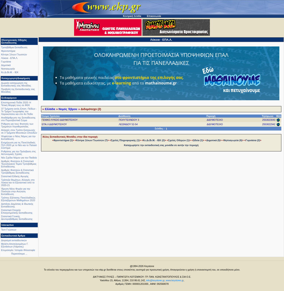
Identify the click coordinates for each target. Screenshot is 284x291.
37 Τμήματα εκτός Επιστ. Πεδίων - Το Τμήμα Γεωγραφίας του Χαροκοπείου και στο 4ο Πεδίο (19, 111)
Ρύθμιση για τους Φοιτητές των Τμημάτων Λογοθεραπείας (17, 125)
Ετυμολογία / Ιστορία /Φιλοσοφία (18, 250)
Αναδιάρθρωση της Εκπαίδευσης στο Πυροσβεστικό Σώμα (18, 119)
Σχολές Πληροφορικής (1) (125, 140)
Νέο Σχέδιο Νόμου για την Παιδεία (19, 157)
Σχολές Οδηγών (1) (178, 140)
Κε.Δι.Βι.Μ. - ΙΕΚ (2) (154, 140)
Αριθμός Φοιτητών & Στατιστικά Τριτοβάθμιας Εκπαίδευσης (17, 171)
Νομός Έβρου (68, 109)
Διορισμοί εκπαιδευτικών (14, 240)
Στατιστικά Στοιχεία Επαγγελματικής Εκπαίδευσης (17, 211)
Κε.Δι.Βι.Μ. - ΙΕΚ (9, 72)
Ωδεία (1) (198, 140)
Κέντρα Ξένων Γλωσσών (14, 54)
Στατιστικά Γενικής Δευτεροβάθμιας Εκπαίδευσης (17, 217)
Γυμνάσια (6, 61)
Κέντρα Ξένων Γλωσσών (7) (91, 140)
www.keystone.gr (174, 280)
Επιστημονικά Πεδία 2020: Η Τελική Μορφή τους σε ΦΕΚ (16, 103)
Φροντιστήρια (8, 51)
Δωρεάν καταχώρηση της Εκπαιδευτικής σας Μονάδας (16, 84)
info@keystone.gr (155, 280)
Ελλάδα (50, 109)
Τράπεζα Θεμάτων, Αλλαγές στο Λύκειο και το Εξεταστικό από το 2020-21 (18, 183)
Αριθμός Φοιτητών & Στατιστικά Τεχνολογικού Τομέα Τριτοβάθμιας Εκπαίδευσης (18, 164)
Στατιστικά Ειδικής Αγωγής (15, 176)
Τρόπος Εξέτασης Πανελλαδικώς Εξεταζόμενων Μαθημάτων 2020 (18, 199)
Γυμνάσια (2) (253, 140)
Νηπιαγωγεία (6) (233, 140)
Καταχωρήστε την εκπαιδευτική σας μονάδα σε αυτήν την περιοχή (161, 145)
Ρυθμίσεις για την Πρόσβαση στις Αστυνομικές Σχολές (18, 152)
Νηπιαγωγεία (8, 68)
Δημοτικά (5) (213, 140)
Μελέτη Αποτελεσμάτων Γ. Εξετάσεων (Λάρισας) (14, 245)
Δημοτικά (6, 65)
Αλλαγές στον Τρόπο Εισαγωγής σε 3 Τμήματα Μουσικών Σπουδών (19, 131)
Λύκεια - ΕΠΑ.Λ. (9, 58)
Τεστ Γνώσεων (8, 229)
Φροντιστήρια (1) (63, 140)
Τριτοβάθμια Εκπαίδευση (14, 47)
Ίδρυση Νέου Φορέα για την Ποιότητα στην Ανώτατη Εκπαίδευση (15, 191)
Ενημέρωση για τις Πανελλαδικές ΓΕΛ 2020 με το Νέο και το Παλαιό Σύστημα (19, 145)
